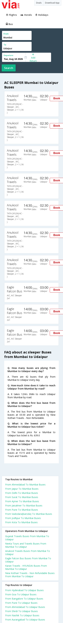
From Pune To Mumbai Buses (21, 509)
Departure (8, 55)
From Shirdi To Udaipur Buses (21, 611)
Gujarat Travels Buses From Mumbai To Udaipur (27, 538)
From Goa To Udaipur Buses (20, 594)
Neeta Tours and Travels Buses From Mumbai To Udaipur (25, 545)
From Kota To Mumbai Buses (21, 522)
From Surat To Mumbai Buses (21, 497)
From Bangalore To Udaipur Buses (24, 598)
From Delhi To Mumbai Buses (21, 493)
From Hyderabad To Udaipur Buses (24, 590)
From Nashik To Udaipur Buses (22, 615)
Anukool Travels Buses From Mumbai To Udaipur (27, 552)
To (5, 44)
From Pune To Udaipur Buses (21, 602)
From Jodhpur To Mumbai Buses (23, 518)
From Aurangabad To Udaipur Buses (25, 619)
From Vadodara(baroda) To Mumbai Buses (28, 513)
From (6, 33)
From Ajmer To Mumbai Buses (22, 501)
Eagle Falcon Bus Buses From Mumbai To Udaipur (28, 560)
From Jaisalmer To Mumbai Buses (23, 505)
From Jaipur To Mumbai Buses (21, 488)
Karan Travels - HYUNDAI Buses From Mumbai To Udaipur (26, 567)
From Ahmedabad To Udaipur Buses (25, 607)
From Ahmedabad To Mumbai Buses (25, 484)
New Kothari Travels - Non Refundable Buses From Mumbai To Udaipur (30, 575)
